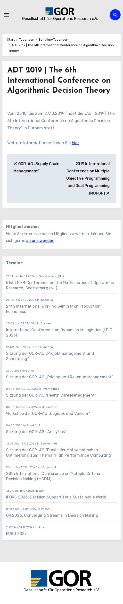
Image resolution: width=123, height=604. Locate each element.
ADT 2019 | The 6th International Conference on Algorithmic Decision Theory (59, 81)
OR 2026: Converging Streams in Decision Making (52, 515)
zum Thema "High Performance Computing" (71, 455)
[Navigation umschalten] (6, 15)
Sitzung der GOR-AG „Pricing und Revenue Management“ (59, 377)
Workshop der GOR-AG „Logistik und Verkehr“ (48, 413)
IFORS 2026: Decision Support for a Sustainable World (56, 497)
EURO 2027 (17, 533)
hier (75, 142)
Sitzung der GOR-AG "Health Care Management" (51, 395)
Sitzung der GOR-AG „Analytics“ (36, 431)
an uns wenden (40, 240)
